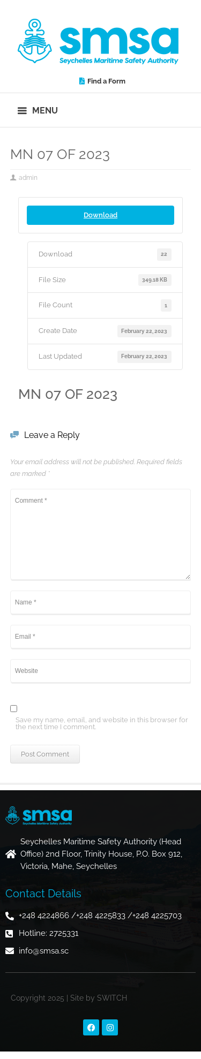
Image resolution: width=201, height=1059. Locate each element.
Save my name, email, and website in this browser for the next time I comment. (102, 723)
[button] (38, 110)
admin (28, 177)
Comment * (100, 534)
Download (100, 214)
